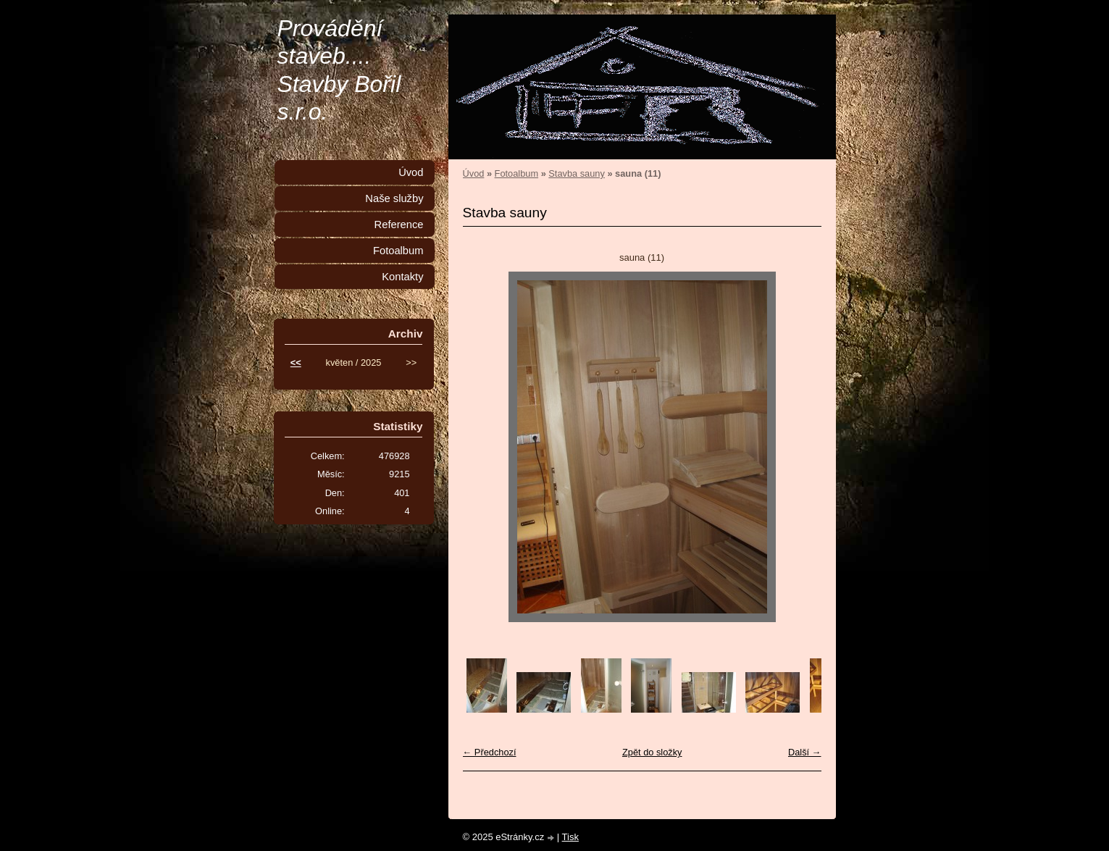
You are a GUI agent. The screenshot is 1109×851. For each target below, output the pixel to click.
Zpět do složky (652, 752)
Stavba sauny (576, 173)
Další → (804, 752)
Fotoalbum (516, 173)
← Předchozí (489, 752)
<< (295, 362)
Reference (399, 224)
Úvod (474, 173)
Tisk (570, 836)
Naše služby (394, 198)
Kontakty (402, 276)
